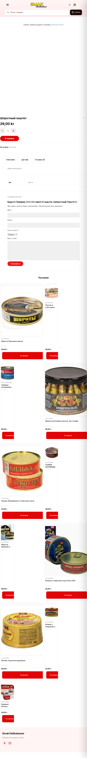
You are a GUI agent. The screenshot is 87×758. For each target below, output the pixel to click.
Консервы (47, 25)
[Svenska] (74, 4)
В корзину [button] (24, 356)
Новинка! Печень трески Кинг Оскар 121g (6, 705)
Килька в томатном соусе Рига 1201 (60, 581)
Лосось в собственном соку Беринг (51, 306)
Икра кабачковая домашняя (83, 119)
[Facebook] (4, 743)
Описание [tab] (10, 160)
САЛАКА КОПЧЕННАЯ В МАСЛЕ (51, 466)
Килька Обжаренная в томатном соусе (86, 119)
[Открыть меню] (7, 4)
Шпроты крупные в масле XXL (5, 546)
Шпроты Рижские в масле (12, 341)
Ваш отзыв (12, 238)
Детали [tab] (25, 160)
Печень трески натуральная (13, 660)
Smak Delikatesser (13, 733)
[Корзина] (76, 12)
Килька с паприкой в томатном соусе (50, 625)
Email (10, 220)
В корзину (9, 138)
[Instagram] (10, 743)
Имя (9, 210)
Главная (26, 25)
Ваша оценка (13, 230)
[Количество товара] (8, 130)
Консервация (6, 382)
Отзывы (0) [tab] (40, 160)
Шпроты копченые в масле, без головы (61, 421)
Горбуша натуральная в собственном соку (7, 386)
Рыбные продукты (36, 25)
